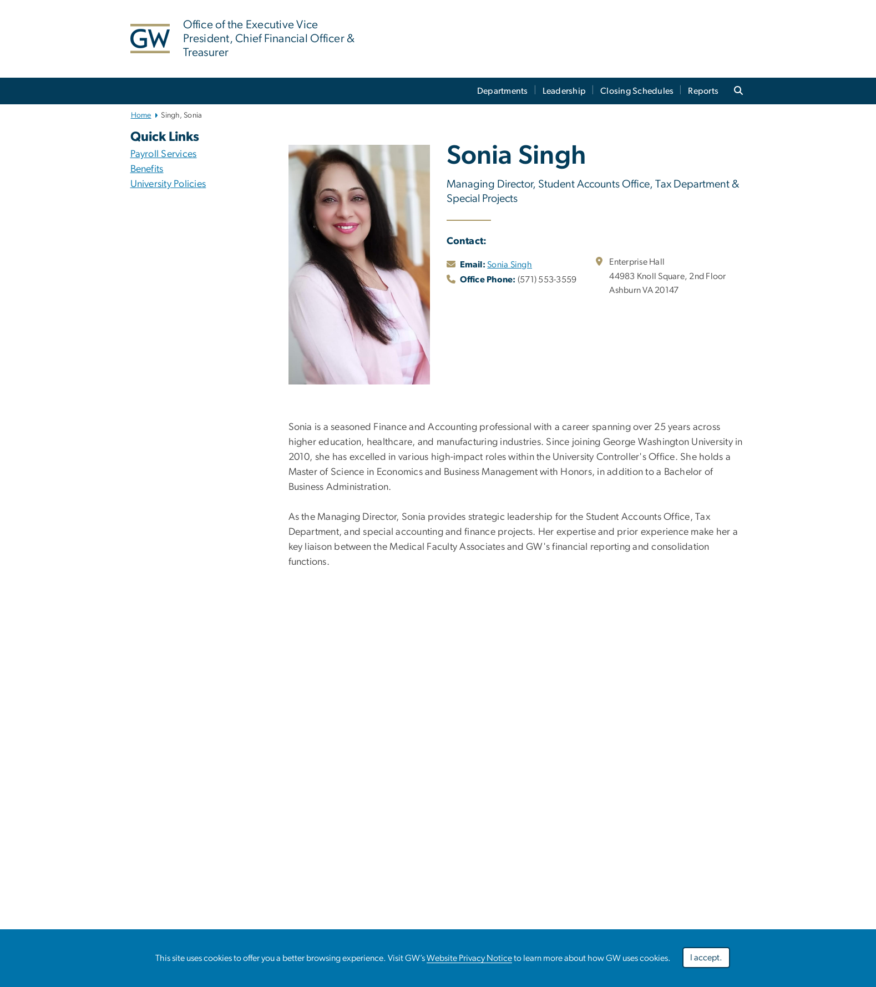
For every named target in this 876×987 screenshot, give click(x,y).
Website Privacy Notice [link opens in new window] (469, 958)
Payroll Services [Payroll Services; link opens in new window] (163, 154)
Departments (502, 91)
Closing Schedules (637, 91)
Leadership (564, 91)
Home (141, 115)
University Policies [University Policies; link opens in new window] (168, 184)
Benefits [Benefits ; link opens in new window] (147, 169)
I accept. (706, 957)
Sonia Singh (509, 264)
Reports (703, 91)
